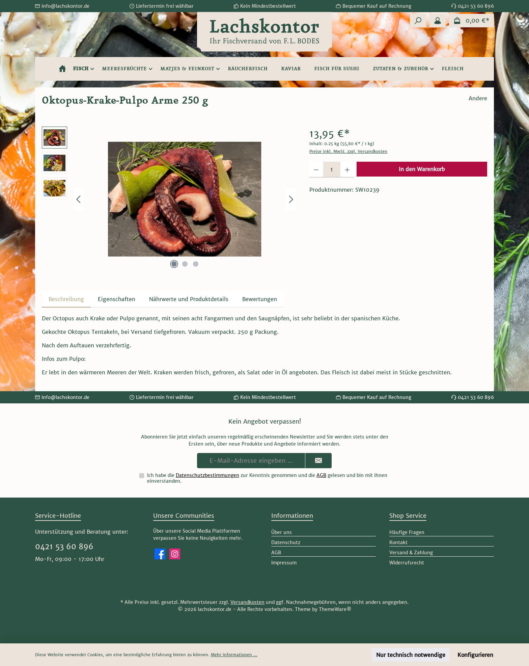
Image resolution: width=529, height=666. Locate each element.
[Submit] (318, 461)
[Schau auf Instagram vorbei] (175, 554)
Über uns (281, 532)
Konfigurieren (475, 654)
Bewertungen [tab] (259, 299)
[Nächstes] (291, 199)
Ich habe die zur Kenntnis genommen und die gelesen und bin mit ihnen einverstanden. (267, 478)
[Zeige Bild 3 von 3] (195, 264)
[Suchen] (418, 20)
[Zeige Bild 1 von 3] (174, 264)
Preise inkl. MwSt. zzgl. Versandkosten (348, 151)
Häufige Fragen (406, 532)
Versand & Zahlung (411, 553)
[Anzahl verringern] (316, 170)
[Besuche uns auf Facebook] (160, 554)
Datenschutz (285, 542)
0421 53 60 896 (64, 546)
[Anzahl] (332, 170)
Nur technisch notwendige (410, 654)
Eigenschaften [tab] (116, 299)
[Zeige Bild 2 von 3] (185, 264)
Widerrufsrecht (406, 563)
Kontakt (398, 542)
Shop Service (407, 516)
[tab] (66, 299)
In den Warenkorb (422, 169)
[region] (169, 199)
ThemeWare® (335, 609)
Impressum (284, 563)
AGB (321, 475)
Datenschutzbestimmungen (207, 475)
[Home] (62, 69)
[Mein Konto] (437, 20)
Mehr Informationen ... (234, 654)
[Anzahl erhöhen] (347, 170)
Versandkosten (247, 602)
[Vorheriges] (79, 199)
